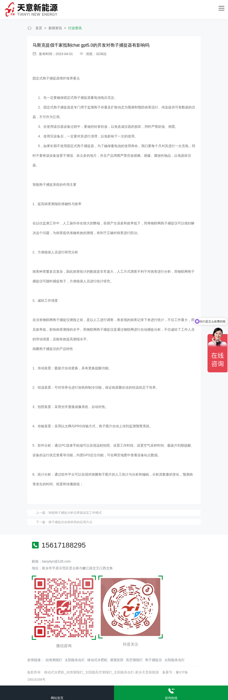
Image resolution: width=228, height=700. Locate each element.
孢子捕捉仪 (153, 660)
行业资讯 (75, 28)
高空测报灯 (134, 660)
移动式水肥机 (97, 660)
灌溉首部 (116, 660)
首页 (38, 28)
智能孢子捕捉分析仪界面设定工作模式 (75, 512)
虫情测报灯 (53, 660)
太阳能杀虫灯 (75, 660)
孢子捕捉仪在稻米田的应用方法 (70, 522)
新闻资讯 (55, 28)
